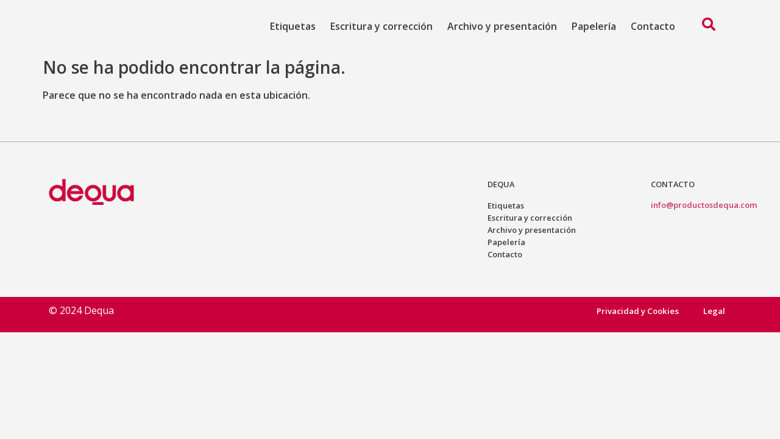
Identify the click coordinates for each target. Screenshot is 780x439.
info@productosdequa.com (704, 204)
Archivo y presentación (502, 26)
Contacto (653, 26)
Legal (714, 310)
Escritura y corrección (381, 26)
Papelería (594, 26)
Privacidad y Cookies (636, 310)
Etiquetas (293, 26)
